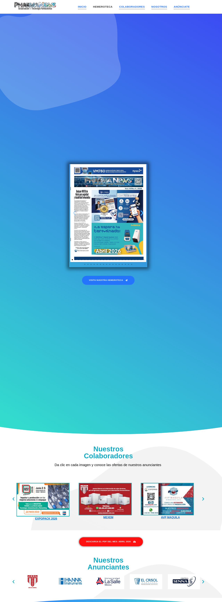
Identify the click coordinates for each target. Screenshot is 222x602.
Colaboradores (132, 6)
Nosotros (159, 6)
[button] (74, 212)
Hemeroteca (103, 6)
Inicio (82, 6)
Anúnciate (182, 6)
